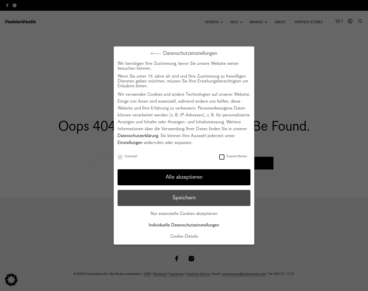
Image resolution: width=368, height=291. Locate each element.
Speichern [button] (184, 198)
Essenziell (127, 156)
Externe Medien (233, 156)
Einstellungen (130, 142)
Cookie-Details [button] (184, 236)
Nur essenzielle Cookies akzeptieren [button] (184, 213)
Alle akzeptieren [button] (184, 177)
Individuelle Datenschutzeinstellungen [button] (184, 225)
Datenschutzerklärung (138, 136)
